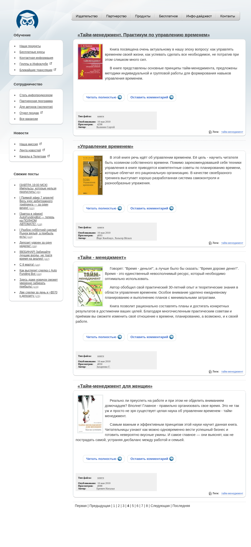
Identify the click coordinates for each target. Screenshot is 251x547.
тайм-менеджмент (232, 131)
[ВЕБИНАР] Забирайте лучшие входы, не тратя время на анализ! (36, 255)
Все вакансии (29, 119)
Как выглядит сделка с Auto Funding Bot (38, 272)
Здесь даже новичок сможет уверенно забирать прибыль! (39, 283)
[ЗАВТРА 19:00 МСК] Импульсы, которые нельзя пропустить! (38, 188)
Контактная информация (36, 58)
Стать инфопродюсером (36, 95)
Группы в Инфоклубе (36, 64)
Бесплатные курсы (32, 52)
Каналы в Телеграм (35, 156)
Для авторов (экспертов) (36, 107)
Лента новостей (32, 150)
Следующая (160, 506)
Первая (81, 506)
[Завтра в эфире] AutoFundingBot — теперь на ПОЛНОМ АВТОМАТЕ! (37, 219)
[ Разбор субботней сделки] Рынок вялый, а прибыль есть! (38, 233)
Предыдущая (100, 506)
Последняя (181, 506)
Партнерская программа (36, 101)
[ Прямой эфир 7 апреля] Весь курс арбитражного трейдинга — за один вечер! (36, 203)
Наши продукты (30, 46)
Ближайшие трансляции (38, 70)
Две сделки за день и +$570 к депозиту (38, 294)
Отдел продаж (31, 113)
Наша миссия (31, 144)
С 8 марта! (30, 264)
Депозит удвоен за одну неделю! (36, 244)
